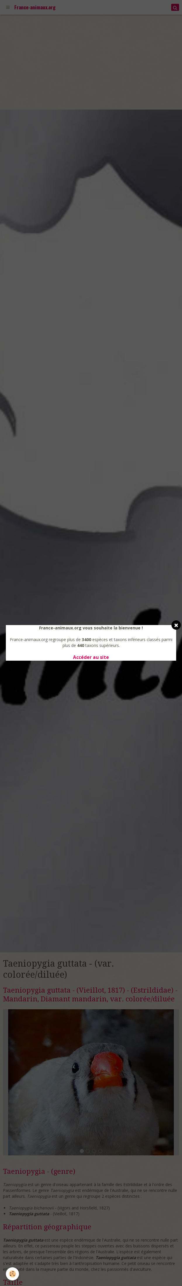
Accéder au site (91, 657)
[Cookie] (12, 1273)
